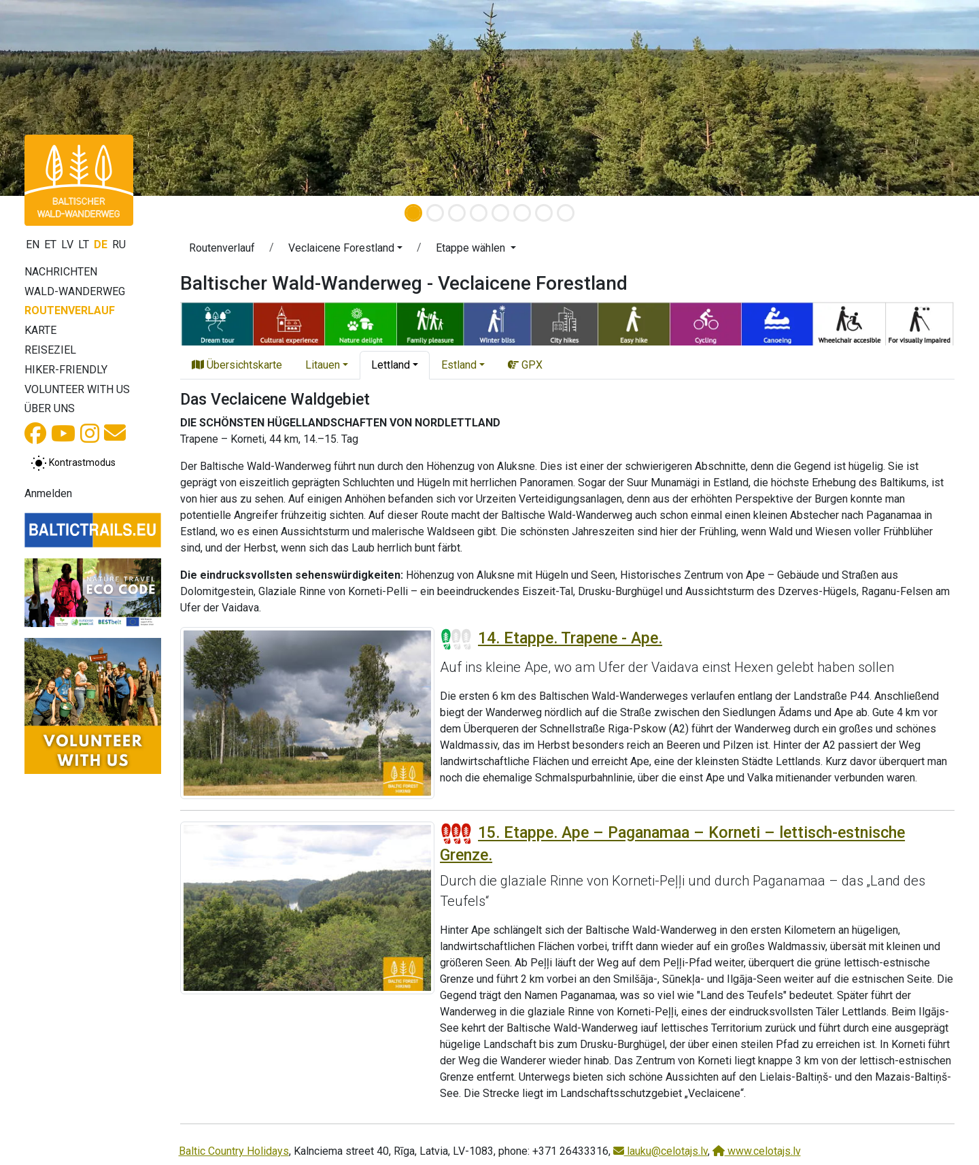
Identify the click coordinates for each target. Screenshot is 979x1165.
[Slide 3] (457, 213)
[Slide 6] (522, 213)
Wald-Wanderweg (74, 291)
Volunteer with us (77, 389)
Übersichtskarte (237, 364)
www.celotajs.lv (756, 1151)
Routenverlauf (69, 310)
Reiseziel (50, 349)
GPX (525, 364)
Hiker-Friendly (65, 369)
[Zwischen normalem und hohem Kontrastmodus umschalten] (73, 463)
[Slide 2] (435, 213)
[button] (73, 98)
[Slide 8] (565, 213)
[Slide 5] (500, 213)
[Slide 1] (413, 213)
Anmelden (48, 493)
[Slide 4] (478, 213)
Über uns (49, 408)
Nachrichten (60, 271)
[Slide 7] (544, 213)
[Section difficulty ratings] (456, 639)
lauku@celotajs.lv (660, 1151)
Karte (40, 330)
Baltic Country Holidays (234, 1151)
